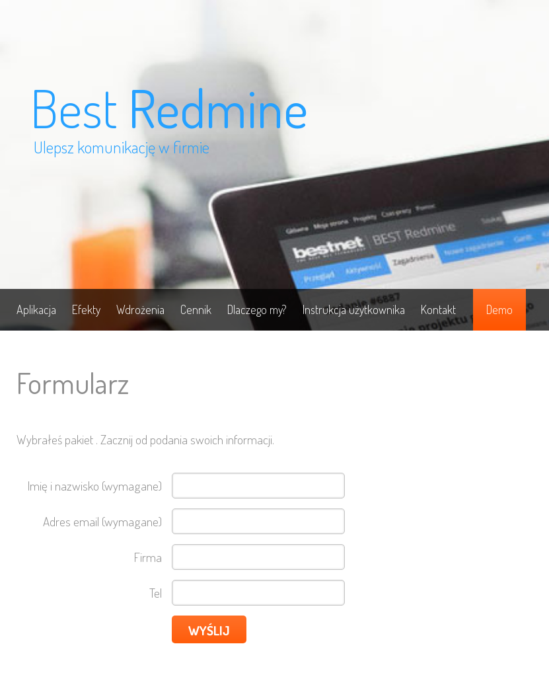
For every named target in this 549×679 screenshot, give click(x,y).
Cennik (195, 309)
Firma (148, 557)
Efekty (86, 309)
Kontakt (438, 309)
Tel (155, 592)
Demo (499, 309)
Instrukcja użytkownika (354, 309)
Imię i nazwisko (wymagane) (95, 485)
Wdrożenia (140, 309)
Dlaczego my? (257, 309)
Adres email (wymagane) (102, 521)
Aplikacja (36, 309)
